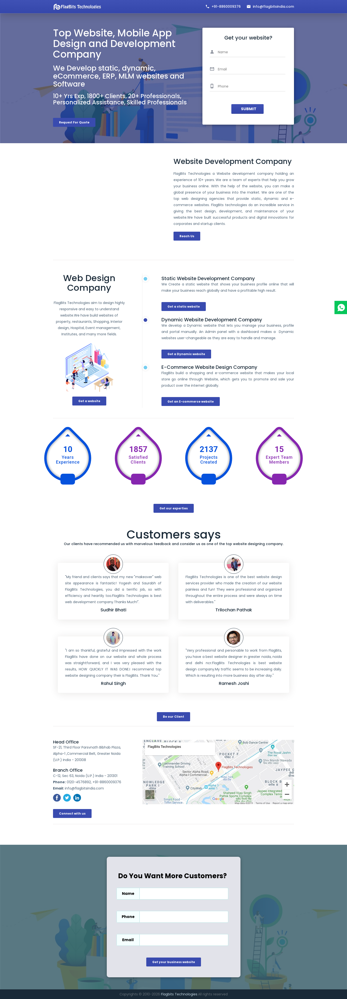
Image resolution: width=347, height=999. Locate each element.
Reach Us (187, 236)
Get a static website (183, 306)
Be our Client (173, 717)
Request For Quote (74, 122)
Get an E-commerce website (190, 401)
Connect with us (72, 813)
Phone (128, 916)
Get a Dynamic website (186, 354)
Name (128, 893)
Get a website (89, 401)
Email (128, 940)
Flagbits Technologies (179, 994)
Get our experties (174, 508)
